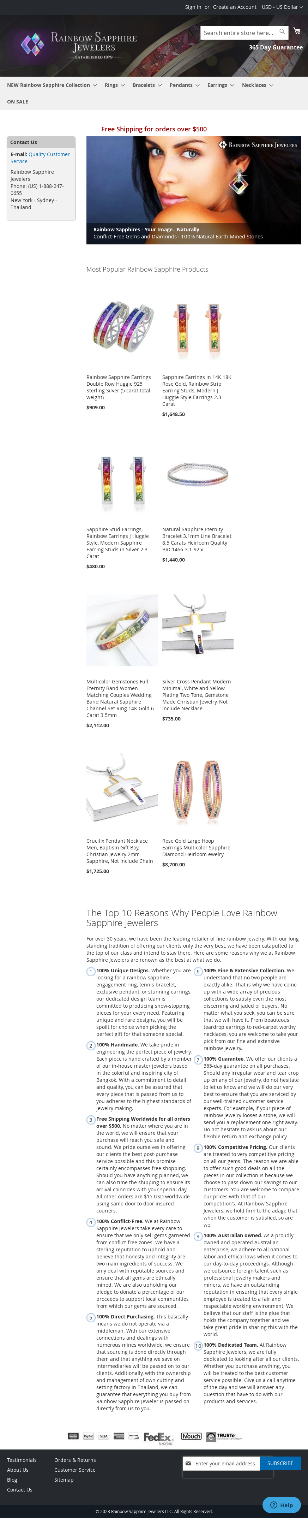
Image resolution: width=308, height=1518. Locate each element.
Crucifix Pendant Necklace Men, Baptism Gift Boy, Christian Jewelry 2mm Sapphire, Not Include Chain (119, 850)
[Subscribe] (280, 1463)
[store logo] (80, 45)
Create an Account (234, 7)
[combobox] (244, 33)
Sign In (193, 7)
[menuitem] (50, 85)
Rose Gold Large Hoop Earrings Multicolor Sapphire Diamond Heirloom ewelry (196, 847)
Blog (12, 1479)
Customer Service (75, 1469)
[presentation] (228, 1481)
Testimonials (22, 1460)
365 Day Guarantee (276, 47)
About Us (18, 1469)
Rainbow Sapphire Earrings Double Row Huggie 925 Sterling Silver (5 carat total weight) (118, 387)
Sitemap (64, 1479)
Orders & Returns (75, 1460)
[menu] (154, 93)
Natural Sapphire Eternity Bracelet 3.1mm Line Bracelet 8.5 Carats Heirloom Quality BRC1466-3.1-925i (196, 539)
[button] (282, 7)
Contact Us (19, 1489)
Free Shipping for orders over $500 (154, 129)
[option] (193, 190)
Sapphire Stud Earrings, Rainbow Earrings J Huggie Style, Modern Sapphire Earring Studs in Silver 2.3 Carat (117, 542)
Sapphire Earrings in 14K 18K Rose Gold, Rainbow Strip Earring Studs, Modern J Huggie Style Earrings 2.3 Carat (196, 390)
